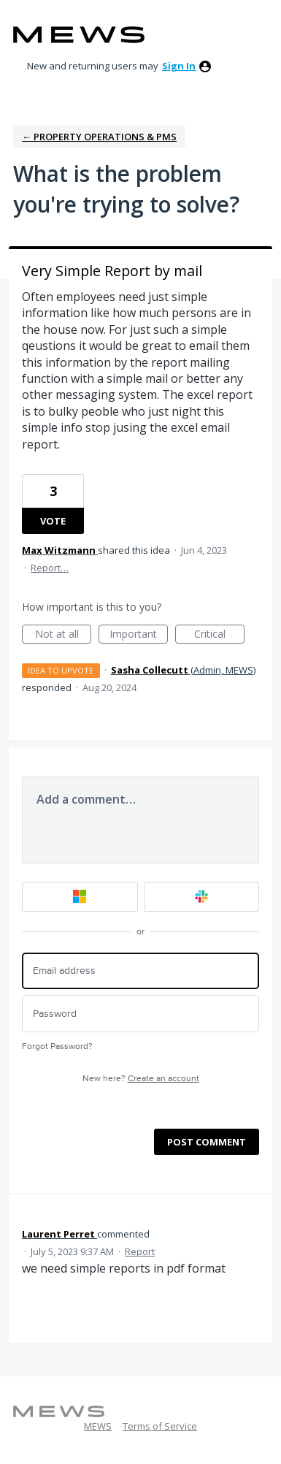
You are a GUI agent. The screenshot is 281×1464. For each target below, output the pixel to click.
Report (140, 1251)
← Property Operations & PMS (99, 136)
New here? (140, 1078)
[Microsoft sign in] (80, 897)
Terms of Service (160, 1426)
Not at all (63, 635)
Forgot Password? (57, 1046)
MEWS (98, 1426)
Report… (50, 567)
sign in (179, 65)
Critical (219, 635)
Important (138, 635)
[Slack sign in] (202, 897)
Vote (53, 520)
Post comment (206, 1141)
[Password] (140, 1013)
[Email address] (140, 971)
